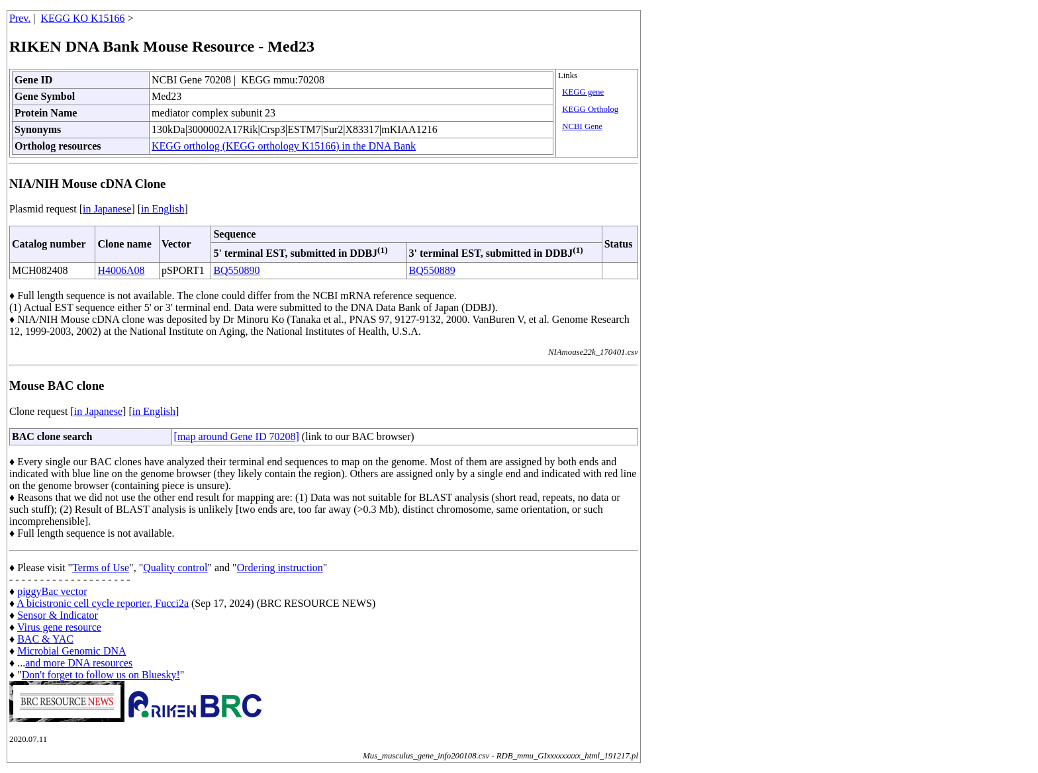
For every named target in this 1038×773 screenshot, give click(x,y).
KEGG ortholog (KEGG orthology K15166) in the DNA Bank (284, 146)
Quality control (175, 567)
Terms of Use (100, 567)
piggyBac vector (52, 591)
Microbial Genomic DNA (71, 651)
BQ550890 (236, 270)
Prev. (19, 18)
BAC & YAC (45, 639)
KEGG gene (583, 92)
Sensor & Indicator (57, 615)
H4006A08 (120, 270)
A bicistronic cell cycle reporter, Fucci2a (103, 603)
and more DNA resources (78, 662)
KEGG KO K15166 (83, 18)
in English (162, 208)
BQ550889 (432, 270)
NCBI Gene (582, 126)
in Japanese (107, 208)
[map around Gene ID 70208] (236, 436)
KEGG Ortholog (590, 109)
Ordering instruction (280, 567)
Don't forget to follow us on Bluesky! (101, 674)
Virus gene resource (59, 627)
